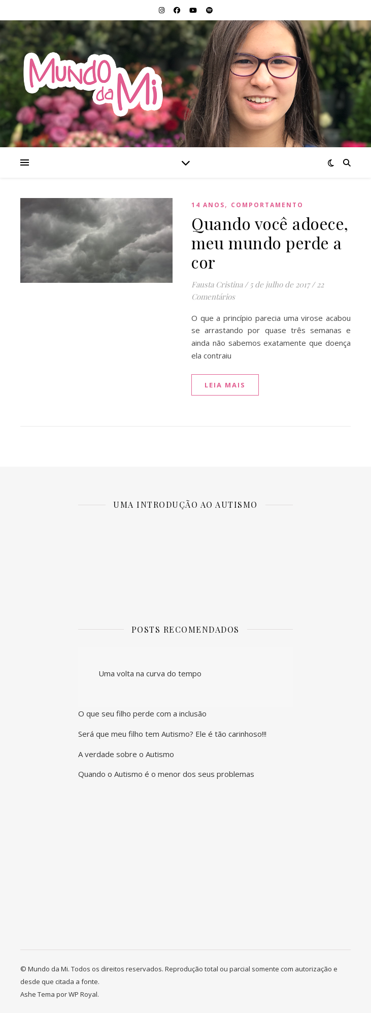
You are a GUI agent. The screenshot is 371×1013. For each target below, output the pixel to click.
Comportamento (267, 205)
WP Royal (83, 994)
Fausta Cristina (217, 284)
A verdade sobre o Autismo (126, 754)
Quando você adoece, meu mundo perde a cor (270, 242)
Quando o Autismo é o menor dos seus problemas (166, 774)
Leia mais (225, 384)
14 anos (208, 205)
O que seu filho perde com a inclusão (142, 713)
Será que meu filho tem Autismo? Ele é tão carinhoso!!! (172, 734)
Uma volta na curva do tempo (149, 673)
